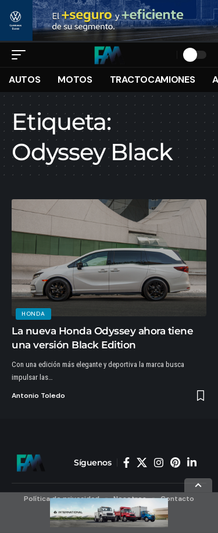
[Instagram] (158, 463)
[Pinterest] (175, 463)
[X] (142, 463)
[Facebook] (126, 463)
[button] (21, 54)
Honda (33, 313)
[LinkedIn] (191, 463)
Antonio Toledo (38, 395)
